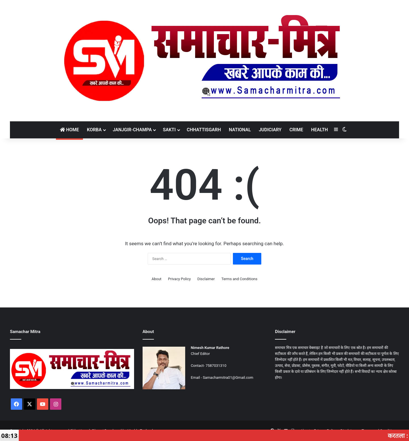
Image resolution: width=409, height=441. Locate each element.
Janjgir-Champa (132, 129)
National (240, 129)
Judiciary (270, 129)
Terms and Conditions (239, 279)
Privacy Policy (179, 279)
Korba (94, 129)
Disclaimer (206, 279)
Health (319, 129)
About (157, 279)
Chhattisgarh (204, 129)
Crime (296, 129)
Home (69, 129)
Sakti (169, 129)
